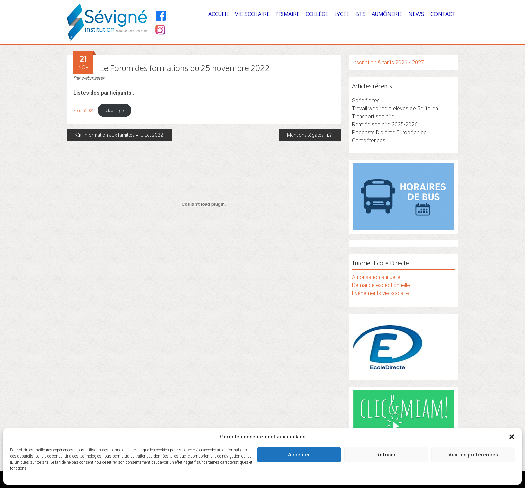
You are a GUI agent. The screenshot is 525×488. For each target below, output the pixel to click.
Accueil (218, 14)
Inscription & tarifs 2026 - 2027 (388, 62)
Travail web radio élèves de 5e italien (395, 108)
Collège (317, 14)
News (416, 14)
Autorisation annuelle (376, 277)
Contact (442, 14)
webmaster (92, 78)
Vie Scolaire (252, 14)
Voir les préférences (473, 455)
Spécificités (366, 100)
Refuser (386, 455)
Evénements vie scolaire (380, 293)
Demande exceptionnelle (381, 285)
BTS (360, 14)
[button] (511, 436)
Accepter (299, 455)
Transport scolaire (373, 116)
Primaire (288, 14)
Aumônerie (387, 14)
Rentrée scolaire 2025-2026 (385, 124)
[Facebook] (161, 16)
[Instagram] (160, 30)
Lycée (341, 14)
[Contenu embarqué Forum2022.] (203, 204)
